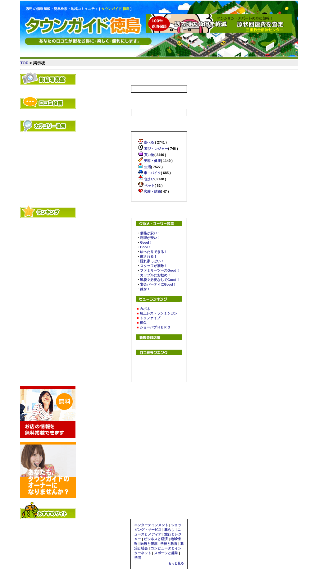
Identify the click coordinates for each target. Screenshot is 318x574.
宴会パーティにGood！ (158, 284)
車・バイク (152, 173)
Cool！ (145, 247)
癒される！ (148, 256)
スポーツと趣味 (166, 553)
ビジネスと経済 (156, 539)
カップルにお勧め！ (155, 275)
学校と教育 (168, 543)
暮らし (169, 529)
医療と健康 (148, 543)
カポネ (145, 308)
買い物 (148, 155)
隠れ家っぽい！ (152, 261)
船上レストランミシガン (158, 313)
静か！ (145, 289)
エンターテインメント (151, 525)
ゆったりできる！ (153, 252)
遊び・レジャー (155, 148)
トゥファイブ (150, 318)
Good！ (146, 242)
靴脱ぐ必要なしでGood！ (160, 280)
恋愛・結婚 (152, 191)
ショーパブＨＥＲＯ (155, 327)
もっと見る (176, 563)
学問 (137, 557)
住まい (148, 179)
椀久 (143, 322)
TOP (24, 63)
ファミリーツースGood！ (160, 270)
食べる (148, 142)
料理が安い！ (150, 238)
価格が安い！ (150, 233)
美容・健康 (152, 161)
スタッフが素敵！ (153, 266)
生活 (147, 167)
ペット (149, 185)
